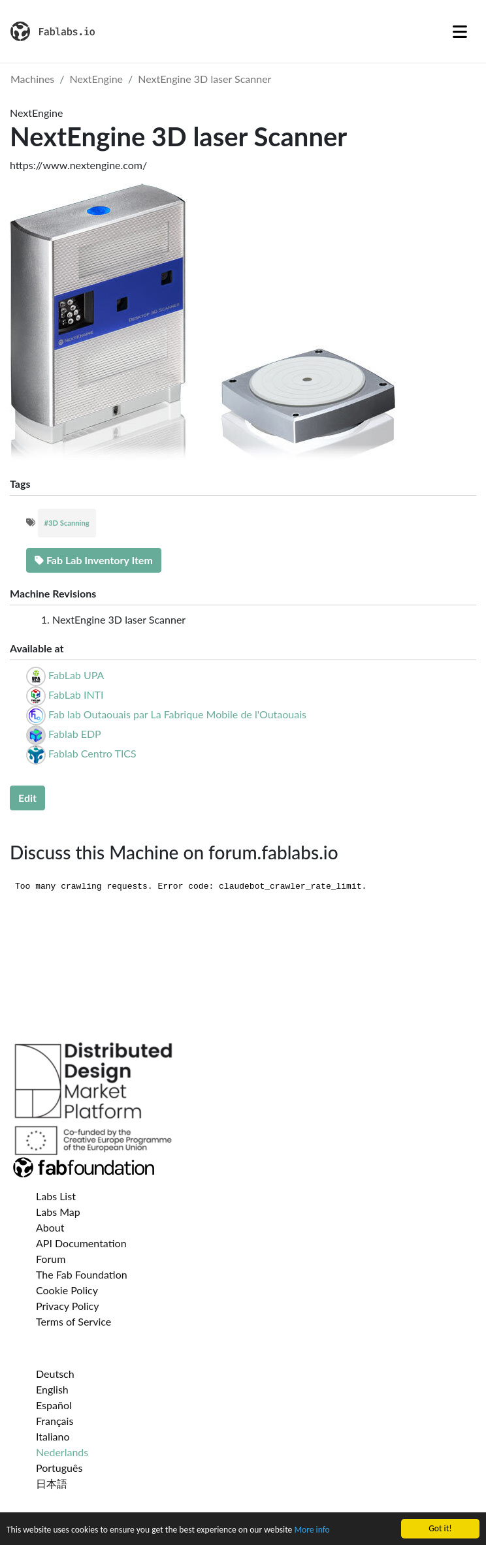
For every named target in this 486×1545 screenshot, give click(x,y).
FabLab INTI (75, 694)
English (52, 1389)
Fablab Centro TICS (92, 753)
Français (54, 1420)
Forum (50, 1258)
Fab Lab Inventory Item (94, 560)
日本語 (51, 1483)
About (50, 1227)
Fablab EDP (74, 733)
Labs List (56, 1196)
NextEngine (96, 78)
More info (311, 1530)
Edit (27, 797)
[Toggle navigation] (460, 31)
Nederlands (62, 1452)
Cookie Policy (67, 1290)
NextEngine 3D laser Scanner (204, 78)
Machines (32, 78)
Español (54, 1405)
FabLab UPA (76, 675)
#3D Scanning (66, 522)
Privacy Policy (67, 1305)
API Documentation (81, 1243)
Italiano (53, 1436)
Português (59, 1467)
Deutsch (55, 1373)
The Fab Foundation (81, 1274)
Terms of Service (73, 1321)
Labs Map (58, 1211)
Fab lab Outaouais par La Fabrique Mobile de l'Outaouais (177, 714)
